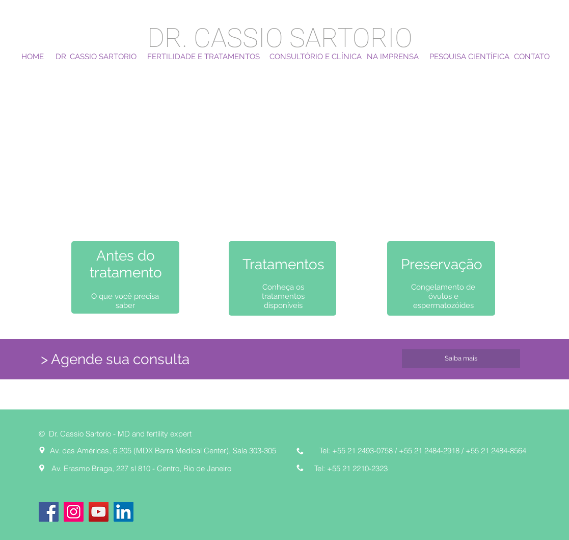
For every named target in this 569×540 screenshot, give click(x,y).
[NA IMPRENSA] (393, 56)
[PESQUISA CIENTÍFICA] (469, 56)
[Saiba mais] (461, 358)
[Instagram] (74, 512)
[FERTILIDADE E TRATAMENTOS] (203, 56)
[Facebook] (49, 512)
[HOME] (32, 56)
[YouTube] (99, 512)
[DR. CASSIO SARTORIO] (96, 56)
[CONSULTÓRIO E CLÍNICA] (315, 56)
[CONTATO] (532, 56)
